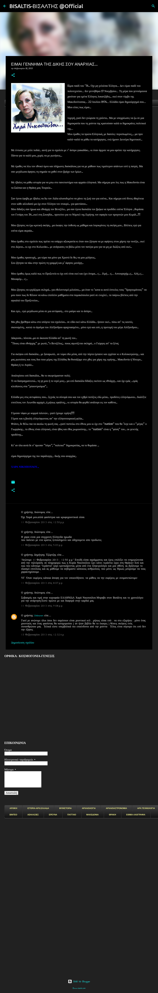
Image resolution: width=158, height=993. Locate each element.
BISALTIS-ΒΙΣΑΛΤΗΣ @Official (46, 6)
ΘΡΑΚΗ (112, 815)
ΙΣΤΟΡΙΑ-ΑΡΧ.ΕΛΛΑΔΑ (38, 808)
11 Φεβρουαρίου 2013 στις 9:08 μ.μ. (42, 605)
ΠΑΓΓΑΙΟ (71, 815)
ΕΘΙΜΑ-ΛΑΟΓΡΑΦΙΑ (135, 815)
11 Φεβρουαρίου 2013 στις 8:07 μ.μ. (42, 582)
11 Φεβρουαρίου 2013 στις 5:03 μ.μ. (42, 545)
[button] (13, 75)
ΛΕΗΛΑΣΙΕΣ (33, 815)
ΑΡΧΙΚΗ (13, 808)
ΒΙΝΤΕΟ (13, 815)
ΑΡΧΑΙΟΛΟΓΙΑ (89, 808)
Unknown (38, 615)
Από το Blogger (79, 981)
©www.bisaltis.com (79, 988)
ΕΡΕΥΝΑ (53, 815)
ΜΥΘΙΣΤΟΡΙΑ (65, 808)
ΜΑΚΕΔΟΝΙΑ (92, 815)
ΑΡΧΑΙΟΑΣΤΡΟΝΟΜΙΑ (116, 808)
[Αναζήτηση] (88, 6)
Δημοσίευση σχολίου (22, 642)
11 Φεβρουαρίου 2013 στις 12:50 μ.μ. (43, 522)
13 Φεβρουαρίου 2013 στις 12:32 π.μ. (42, 634)
